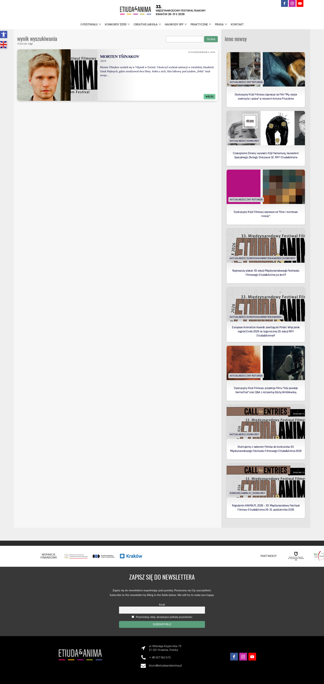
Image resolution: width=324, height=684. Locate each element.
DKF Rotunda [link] (255, 82)
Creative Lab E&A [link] (147, 24)
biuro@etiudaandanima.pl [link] (165, 665)
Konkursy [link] (253, 140)
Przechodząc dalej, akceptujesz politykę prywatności (162, 616)
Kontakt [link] (237, 24)
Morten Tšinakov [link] (119, 56)
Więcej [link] (209, 96)
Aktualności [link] (237, 82)
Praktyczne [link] (201, 24)
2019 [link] (103, 61)
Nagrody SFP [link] (176, 24)
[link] (3, 34)
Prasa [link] (221, 24)
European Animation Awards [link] (264, 258)
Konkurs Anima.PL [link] (240, 493)
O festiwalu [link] (91, 24)
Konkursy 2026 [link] (117, 24)
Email (162, 604)
